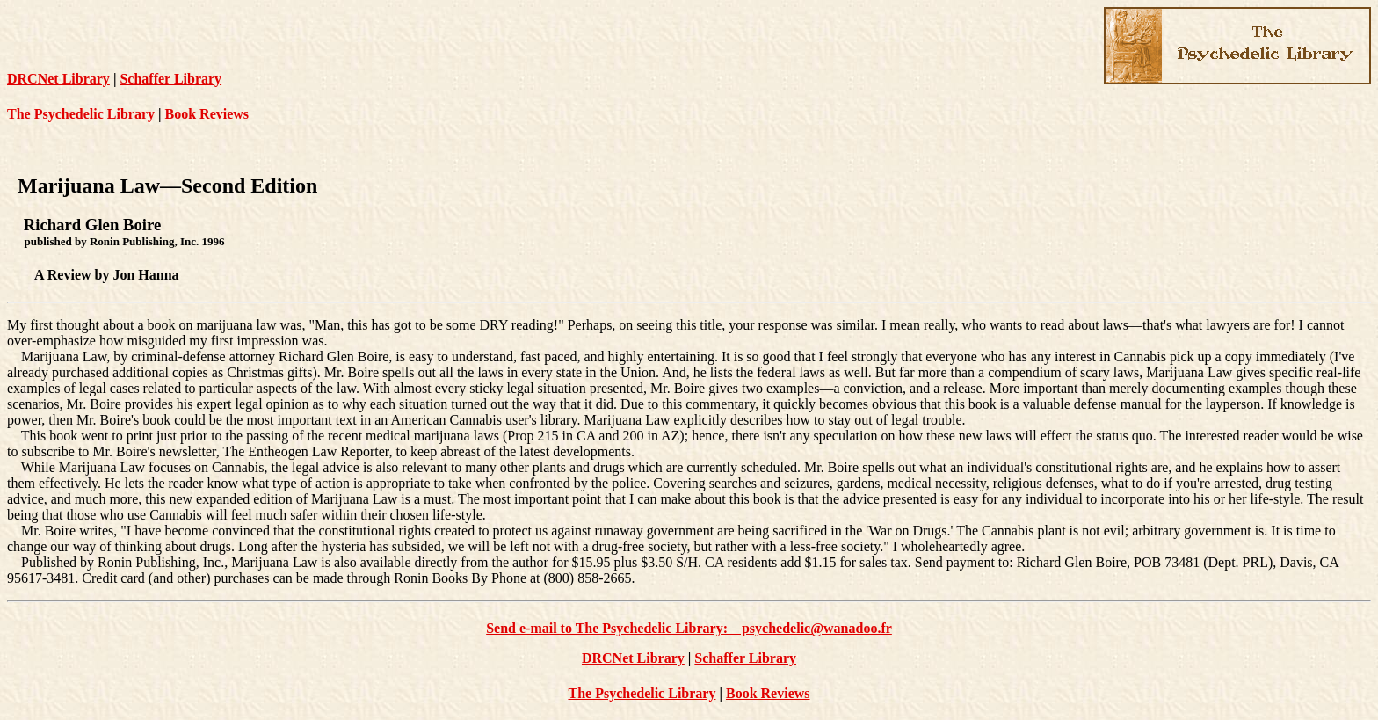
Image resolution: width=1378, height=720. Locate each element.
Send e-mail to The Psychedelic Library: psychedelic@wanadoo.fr (689, 628)
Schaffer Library (170, 78)
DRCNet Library (58, 78)
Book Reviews (207, 113)
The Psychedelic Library (81, 113)
